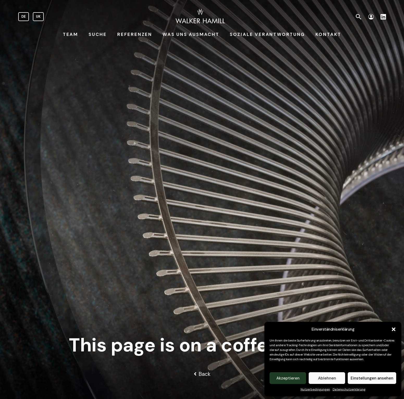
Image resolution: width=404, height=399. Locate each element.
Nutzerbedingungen (315, 389)
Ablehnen (327, 378)
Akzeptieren (288, 378)
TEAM (70, 34)
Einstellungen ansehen (372, 378)
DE (23, 16)
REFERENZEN (134, 34)
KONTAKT (328, 34)
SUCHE (98, 34)
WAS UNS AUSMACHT (191, 34)
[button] (393, 329)
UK (38, 16)
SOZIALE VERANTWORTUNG (267, 34)
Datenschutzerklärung (349, 389)
